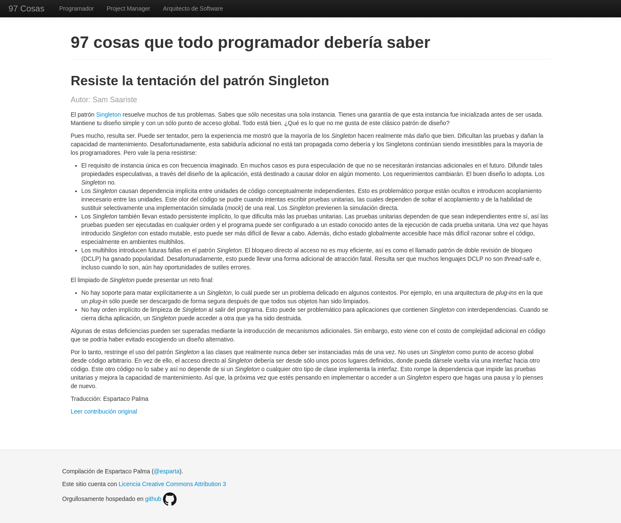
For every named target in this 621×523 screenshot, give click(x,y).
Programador (76, 8)
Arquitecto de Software (193, 8)
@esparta (167, 471)
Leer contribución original (104, 411)
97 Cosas (26, 8)
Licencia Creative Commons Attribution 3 (172, 484)
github (161, 498)
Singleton (108, 114)
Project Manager (128, 8)
